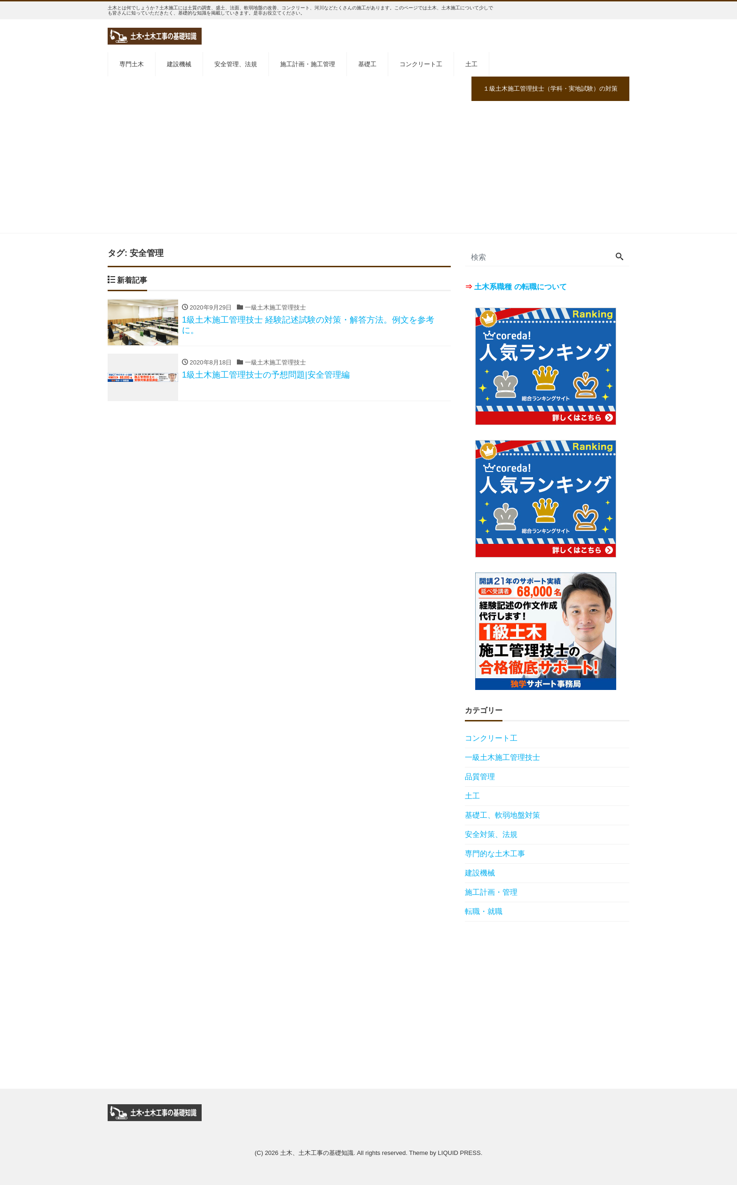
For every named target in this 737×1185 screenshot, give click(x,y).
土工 (471, 64)
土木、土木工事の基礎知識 (316, 1152)
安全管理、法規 (235, 64)
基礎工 (367, 64)
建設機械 (179, 64)
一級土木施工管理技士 (502, 757)
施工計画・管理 (491, 892)
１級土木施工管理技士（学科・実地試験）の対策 (550, 88)
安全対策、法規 (491, 834)
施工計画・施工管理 (307, 64)
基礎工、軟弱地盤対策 (502, 815)
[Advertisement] (368, 167)
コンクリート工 (421, 64)
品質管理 (480, 777)
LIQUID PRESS (459, 1152)
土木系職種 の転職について (520, 287)
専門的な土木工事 (495, 854)
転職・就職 (483, 911)
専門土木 (131, 64)
